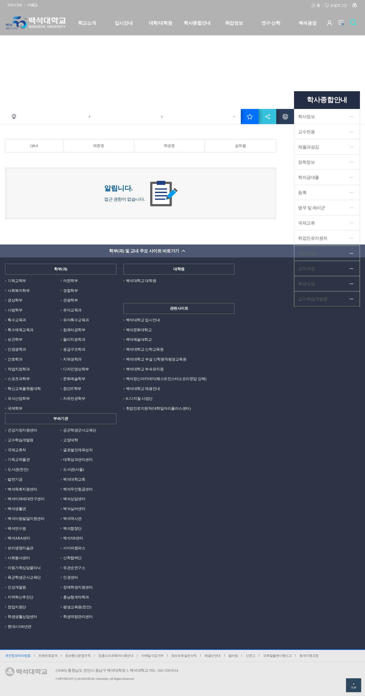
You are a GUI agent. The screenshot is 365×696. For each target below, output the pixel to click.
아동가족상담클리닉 (24, 568)
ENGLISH (15, 5)
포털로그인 (338, 5)
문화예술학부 (74, 379)
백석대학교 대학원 (141, 281)
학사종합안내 (197, 23)
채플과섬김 (308, 147)
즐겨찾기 (250, 116)
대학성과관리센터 (78, 460)
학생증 (169, 146)
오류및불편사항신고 (277, 655)
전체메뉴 (343, 23)
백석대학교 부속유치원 (144, 369)
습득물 (240, 146)
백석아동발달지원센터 (26, 519)
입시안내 (124, 23)
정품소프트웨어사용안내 (115, 655)
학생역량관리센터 (78, 617)
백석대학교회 (74, 479)
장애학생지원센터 (78, 587)
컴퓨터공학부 (74, 330)
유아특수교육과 (76, 320)
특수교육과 (17, 320)
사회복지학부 (19, 291)
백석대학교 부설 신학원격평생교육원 (156, 359)
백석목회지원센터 (22, 489)
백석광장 (307, 23)
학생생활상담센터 (22, 617)
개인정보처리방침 (17, 655)
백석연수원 (17, 528)
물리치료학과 (74, 339)
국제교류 (306, 223)
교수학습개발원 (20, 440)
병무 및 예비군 (311, 207)
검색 (354, 23)
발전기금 (15, 479)
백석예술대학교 (139, 339)
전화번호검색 (47, 655)
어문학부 (70, 281)
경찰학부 (70, 291)
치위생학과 (72, 359)
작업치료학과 (19, 369)
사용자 (332, 23)
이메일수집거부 (152, 655)
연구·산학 (270, 23)
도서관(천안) (18, 469)
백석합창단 (72, 528)
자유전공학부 (74, 399)
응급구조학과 (74, 349)
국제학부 (15, 408)
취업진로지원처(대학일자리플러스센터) (158, 408)
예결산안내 (213, 655)
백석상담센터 (74, 499)
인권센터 (70, 577)
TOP (353, 687)
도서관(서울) (73, 469)
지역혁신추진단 (20, 597)
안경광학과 (17, 349)
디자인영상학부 (76, 369)
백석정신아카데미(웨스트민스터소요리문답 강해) (166, 379)
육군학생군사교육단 (24, 577)
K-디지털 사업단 (139, 399)
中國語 (32, 5)
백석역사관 (72, 519)
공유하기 (267, 116)
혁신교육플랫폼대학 (24, 389)
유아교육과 (72, 310)
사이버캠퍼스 (74, 548)
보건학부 (15, 339)
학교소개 (87, 23)
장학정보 (306, 162)
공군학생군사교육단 (79, 430)
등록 (302, 192)
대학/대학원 (160, 23)
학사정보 (306, 116)
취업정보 (234, 23)
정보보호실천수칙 (184, 655)
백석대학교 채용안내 (143, 389)
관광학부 (70, 300)
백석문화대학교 (139, 330)
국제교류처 (17, 450)
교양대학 (70, 440)
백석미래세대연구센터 (26, 499)
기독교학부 (17, 281)
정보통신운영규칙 (77, 655)
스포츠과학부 (19, 379)
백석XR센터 (73, 538)
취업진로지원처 (312, 238)
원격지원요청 (308, 655)
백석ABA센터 (19, 538)
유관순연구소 (74, 568)
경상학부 (15, 300)
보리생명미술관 (20, 548)
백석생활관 (17, 509)
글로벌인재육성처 (78, 450)
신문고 (250, 655)
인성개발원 (17, 587)
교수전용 (306, 131)
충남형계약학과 (76, 597)
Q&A (34, 146)
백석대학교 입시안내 (143, 320)
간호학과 (15, 359)
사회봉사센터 (19, 558)
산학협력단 (72, 558)
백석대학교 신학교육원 (144, 349)
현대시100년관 (19, 627)
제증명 (98, 146)
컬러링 (233, 655)
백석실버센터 (74, 509)
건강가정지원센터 (22, 430)
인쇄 (285, 116)
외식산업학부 (19, 399)
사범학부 (15, 310)
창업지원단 (308, 253)
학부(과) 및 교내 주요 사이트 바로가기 (144, 251)
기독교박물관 (19, 460)
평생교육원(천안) (77, 607)
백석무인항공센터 (78, 489)
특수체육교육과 (20, 330)
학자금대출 (308, 177)
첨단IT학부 (72, 389)
